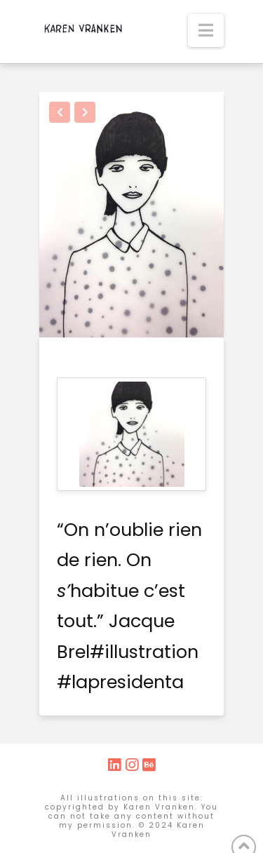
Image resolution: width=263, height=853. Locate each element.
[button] (206, 30)
